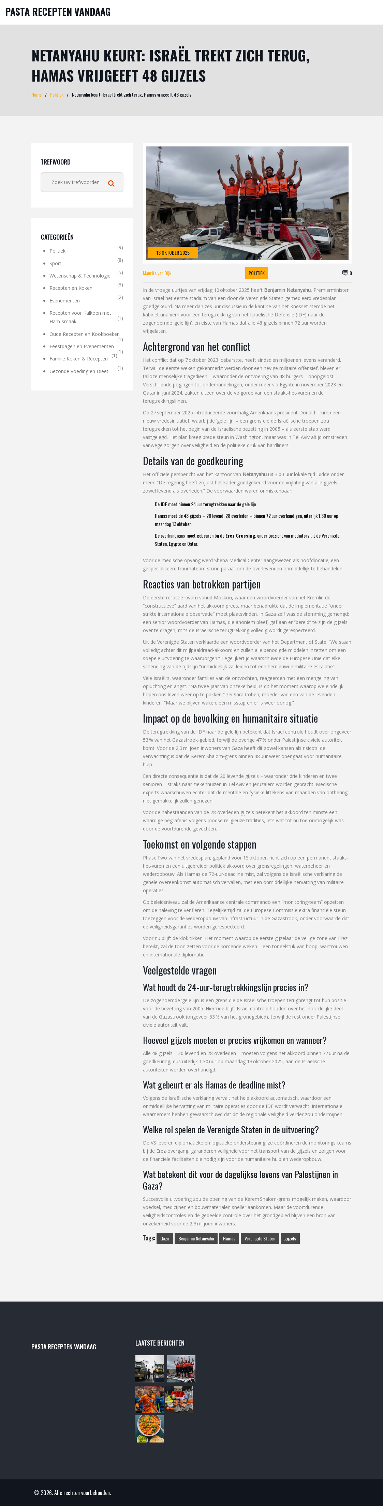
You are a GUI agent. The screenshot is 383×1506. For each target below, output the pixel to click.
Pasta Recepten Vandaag (58, 11)
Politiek (56, 94)
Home (36, 94)
